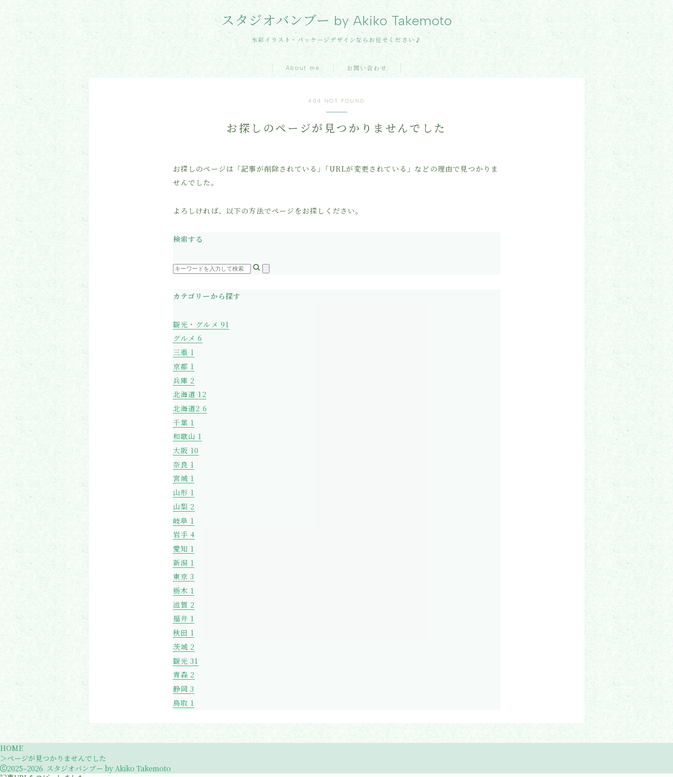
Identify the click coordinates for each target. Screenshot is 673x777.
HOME (11, 742)
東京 (184, 573)
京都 (184, 366)
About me (303, 68)
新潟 (184, 559)
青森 (184, 669)
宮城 (184, 476)
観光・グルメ (201, 325)
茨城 (184, 642)
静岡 (184, 683)
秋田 (184, 628)
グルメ (188, 338)
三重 (184, 352)
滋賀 (184, 600)
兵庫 (184, 380)
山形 (184, 490)
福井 (184, 614)
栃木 (184, 587)
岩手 (184, 532)
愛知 (184, 545)
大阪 (186, 449)
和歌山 (187, 435)
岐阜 (184, 518)
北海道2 (190, 407)
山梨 (184, 504)
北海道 (190, 394)
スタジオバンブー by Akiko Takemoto (336, 20)
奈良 (184, 463)
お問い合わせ (367, 68)
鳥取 (184, 697)
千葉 (184, 421)
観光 (186, 656)
